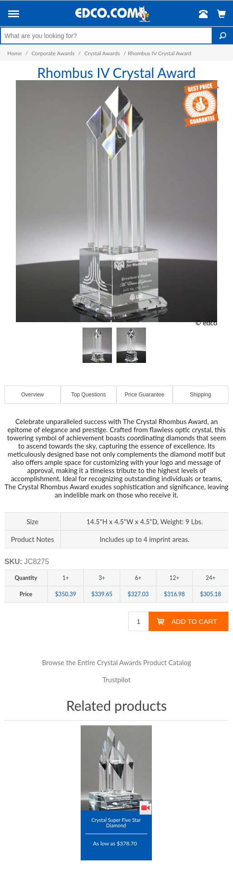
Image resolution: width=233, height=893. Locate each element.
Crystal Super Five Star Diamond (116, 822)
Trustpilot (116, 680)
